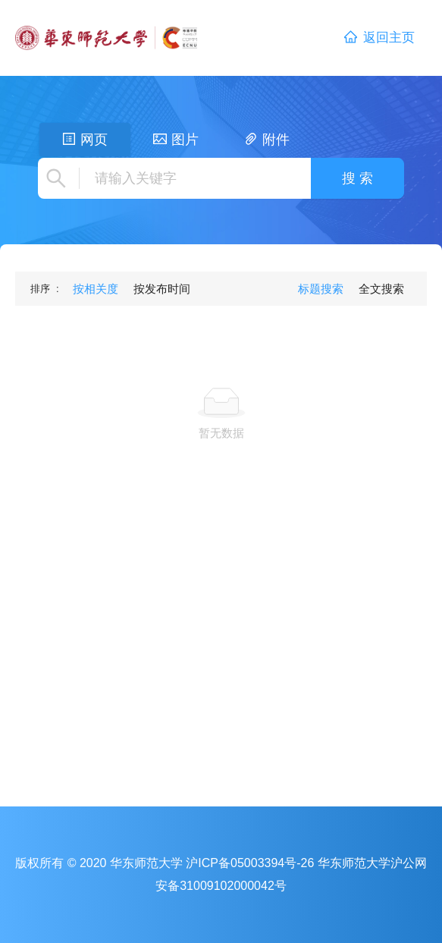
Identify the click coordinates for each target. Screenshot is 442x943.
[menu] (131, 289)
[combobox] (193, 178)
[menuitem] (95, 289)
